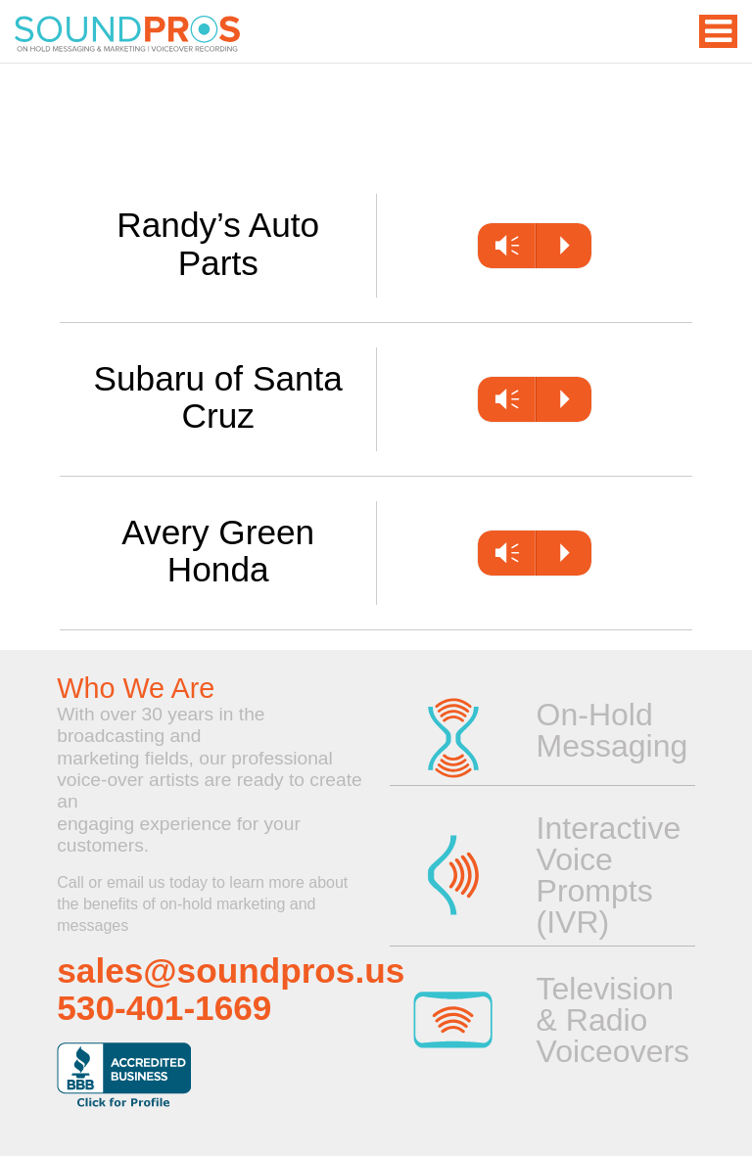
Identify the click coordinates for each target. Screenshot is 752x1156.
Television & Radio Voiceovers (606, 1020)
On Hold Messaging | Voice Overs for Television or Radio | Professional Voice (127, 34)
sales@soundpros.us (230, 970)
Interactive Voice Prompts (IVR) (606, 875)
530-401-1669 (164, 1008)
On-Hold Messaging (606, 730)
